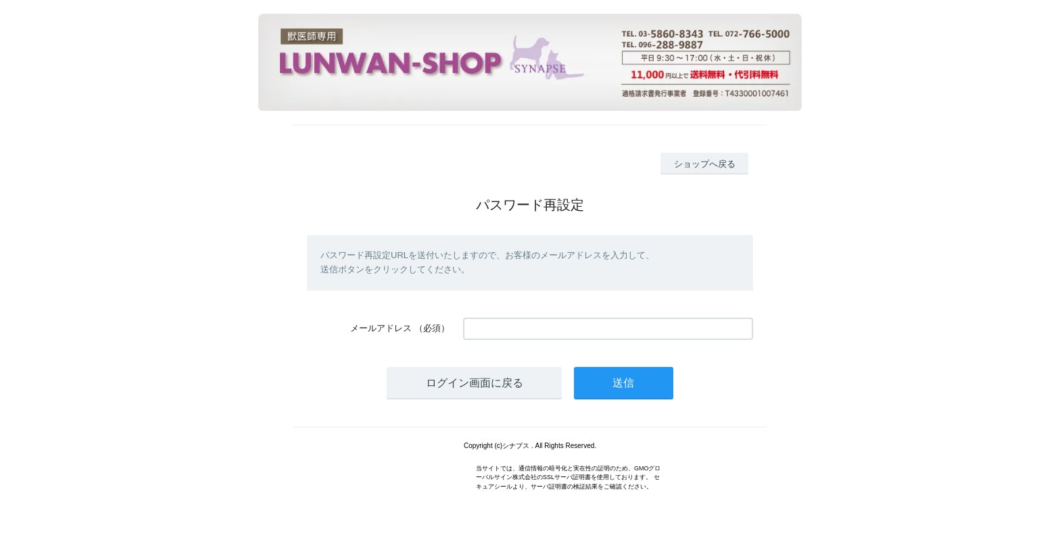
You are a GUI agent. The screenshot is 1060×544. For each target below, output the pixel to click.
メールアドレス (381, 328)
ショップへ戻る (705, 164)
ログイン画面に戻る (474, 383)
